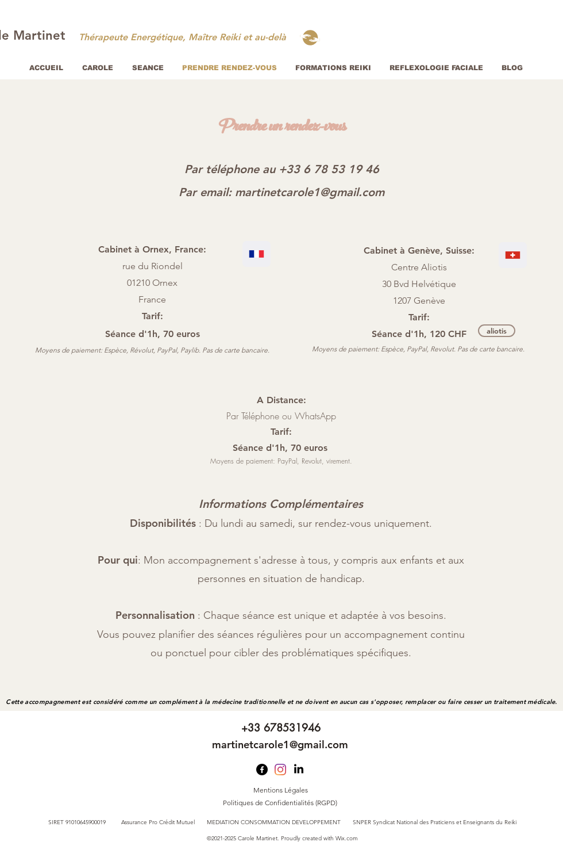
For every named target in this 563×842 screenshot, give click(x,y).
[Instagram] (280, 769)
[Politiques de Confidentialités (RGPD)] (280, 803)
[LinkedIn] (298, 769)
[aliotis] (496, 330)
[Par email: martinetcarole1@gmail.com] (281, 192)
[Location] (256, 254)
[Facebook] (262, 769)
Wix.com (347, 838)
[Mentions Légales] (280, 790)
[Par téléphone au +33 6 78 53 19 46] (281, 169)
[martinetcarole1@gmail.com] (280, 745)
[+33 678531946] (281, 728)
